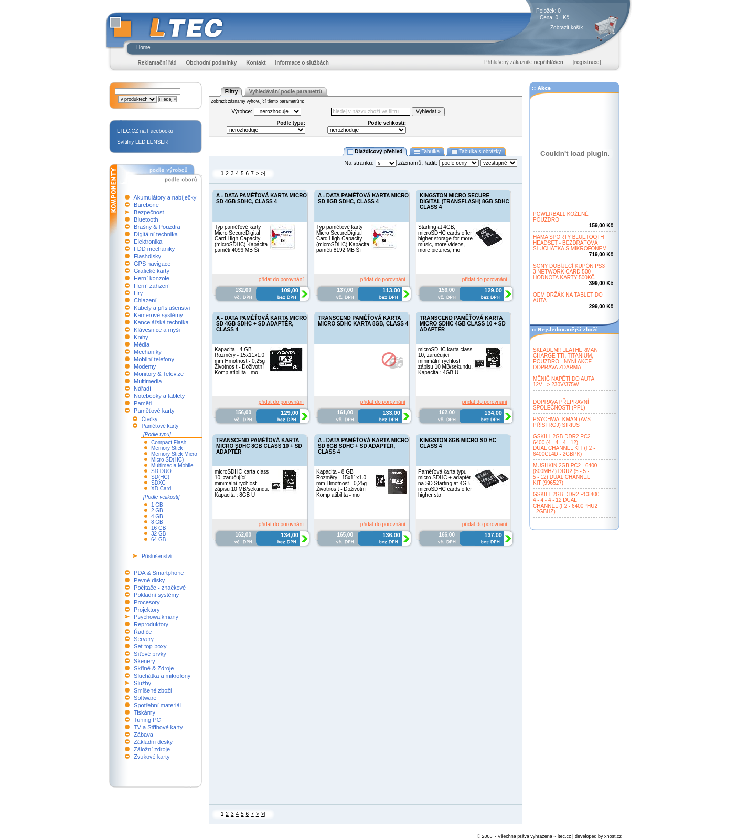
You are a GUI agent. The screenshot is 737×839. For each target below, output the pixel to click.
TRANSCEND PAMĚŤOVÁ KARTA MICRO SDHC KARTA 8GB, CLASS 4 (363, 321)
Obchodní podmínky (211, 63)
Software (145, 698)
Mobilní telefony (154, 359)
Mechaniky (148, 352)
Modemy (145, 366)
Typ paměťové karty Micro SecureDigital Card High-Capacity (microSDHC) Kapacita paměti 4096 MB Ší (241, 238)
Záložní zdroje (152, 749)
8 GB (157, 522)
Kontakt (255, 63)
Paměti (143, 403)
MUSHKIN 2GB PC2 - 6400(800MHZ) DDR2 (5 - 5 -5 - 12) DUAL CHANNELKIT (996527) (565, 474)
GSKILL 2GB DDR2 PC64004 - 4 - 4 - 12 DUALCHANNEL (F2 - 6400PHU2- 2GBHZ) (566, 503)
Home (143, 47)
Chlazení (145, 300)
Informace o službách (302, 63)
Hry (138, 293)
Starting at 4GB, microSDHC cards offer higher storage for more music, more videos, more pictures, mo (445, 238)
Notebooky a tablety (159, 396)
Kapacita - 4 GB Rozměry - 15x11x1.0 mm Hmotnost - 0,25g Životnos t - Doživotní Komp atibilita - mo (240, 361)
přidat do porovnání (281, 279)
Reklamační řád (157, 63)
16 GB (158, 528)
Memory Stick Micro (174, 454)
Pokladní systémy (156, 595)
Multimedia (148, 381)
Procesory (147, 602)
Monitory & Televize (159, 374)
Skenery (144, 661)
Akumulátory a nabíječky (164, 197)
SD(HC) (160, 477)
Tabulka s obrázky (476, 151)
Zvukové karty (151, 756)
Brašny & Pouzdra (157, 227)
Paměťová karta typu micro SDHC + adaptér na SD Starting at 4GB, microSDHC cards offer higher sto (445, 483)
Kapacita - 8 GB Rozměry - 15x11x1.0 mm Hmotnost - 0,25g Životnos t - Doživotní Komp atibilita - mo (341, 483)
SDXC (158, 483)
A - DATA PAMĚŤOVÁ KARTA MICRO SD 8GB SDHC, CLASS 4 (363, 198)
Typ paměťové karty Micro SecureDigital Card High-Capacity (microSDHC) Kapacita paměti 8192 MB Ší (342, 238)
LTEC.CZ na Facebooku (145, 131)
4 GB (157, 516)
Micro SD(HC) (167, 460)
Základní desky (153, 742)
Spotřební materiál (157, 705)
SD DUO (161, 471)
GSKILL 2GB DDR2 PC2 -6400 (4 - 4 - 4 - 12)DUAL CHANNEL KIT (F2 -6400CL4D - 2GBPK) (564, 445)
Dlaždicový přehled (375, 151)
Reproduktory (151, 624)
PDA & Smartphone (159, 573)
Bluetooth (146, 219)
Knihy (141, 337)
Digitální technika (156, 234)
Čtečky (150, 419)
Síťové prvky (150, 654)
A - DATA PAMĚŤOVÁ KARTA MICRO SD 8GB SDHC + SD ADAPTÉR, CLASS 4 (363, 446)
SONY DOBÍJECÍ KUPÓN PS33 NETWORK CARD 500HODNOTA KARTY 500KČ (569, 271)
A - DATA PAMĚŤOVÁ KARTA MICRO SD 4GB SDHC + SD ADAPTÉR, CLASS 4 (261, 323)
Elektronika (148, 241)
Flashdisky (147, 256)
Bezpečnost (149, 212)
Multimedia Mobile (172, 465)
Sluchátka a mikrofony (162, 676)
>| (263, 173)
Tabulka (426, 151)
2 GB (157, 510)
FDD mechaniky (154, 249)
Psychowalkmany (156, 617)
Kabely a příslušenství (162, 308)
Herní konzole (151, 278)
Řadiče (143, 631)
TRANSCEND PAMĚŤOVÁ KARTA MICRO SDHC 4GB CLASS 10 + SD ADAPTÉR (463, 323)
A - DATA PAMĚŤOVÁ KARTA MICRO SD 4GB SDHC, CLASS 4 (261, 198)
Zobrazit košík (566, 27)
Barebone (146, 205)
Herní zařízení (152, 285)
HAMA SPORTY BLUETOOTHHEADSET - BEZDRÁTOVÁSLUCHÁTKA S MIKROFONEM (570, 242)
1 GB (157, 505)
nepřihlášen (548, 62)
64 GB (158, 539)
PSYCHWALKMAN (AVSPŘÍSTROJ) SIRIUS (562, 422)
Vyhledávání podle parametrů (285, 92)
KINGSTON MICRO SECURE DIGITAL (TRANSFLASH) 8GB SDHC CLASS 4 (464, 201)
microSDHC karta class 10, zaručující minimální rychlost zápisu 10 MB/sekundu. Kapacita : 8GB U (242, 483)
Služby (142, 683)
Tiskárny (144, 712)
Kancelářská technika (161, 322)
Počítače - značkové (160, 587)
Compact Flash (168, 442)
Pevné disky (149, 580)
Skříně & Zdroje (154, 668)
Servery (144, 639)
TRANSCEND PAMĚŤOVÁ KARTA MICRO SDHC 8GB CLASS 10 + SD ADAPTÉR (259, 446)
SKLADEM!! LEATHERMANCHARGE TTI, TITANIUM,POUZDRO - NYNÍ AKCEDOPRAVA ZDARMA (565, 358)
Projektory (147, 609)
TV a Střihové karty (158, 727)
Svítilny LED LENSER (142, 142)
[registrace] (587, 62)
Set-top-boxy (150, 646)
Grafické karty (151, 271)
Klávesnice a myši (157, 330)
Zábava (143, 734)
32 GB (158, 534)
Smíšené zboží (153, 690)
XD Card (161, 488)
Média (141, 344)
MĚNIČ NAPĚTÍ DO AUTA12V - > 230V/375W (563, 381)
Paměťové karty (154, 410)
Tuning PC (147, 720)
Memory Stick (167, 448)
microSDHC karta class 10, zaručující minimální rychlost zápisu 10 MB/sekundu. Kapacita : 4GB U (445, 361)
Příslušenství (157, 556)
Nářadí (142, 388)
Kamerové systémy (158, 315)
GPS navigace (152, 263)
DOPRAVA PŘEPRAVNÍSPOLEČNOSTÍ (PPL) (561, 405)
